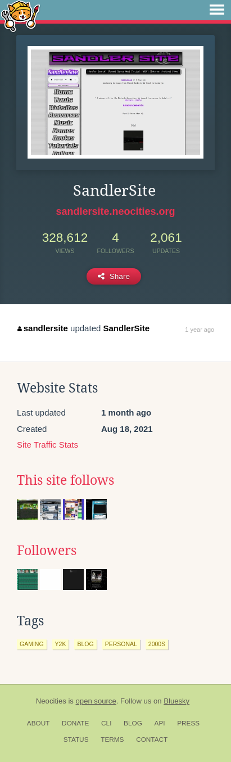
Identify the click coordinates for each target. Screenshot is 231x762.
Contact (151, 739)
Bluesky (176, 701)
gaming (32, 644)
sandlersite (42, 328)
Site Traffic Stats (47, 444)
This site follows (65, 480)
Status (76, 739)
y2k (60, 644)
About (38, 723)
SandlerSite (126, 328)
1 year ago (199, 329)
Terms (112, 739)
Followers (46, 550)
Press (188, 723)
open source (96, 701)
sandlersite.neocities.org (115, 211)
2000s (156, 644)
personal (121, 644)
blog (85, 644)
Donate (75, 723)
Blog (133, 723)
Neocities (51, 701)
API (160, 723)
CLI (106, 723)
